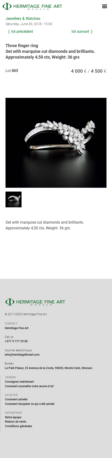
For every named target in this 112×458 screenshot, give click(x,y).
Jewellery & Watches (23, 18)
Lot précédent (22, 31)
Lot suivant (80, 31)
